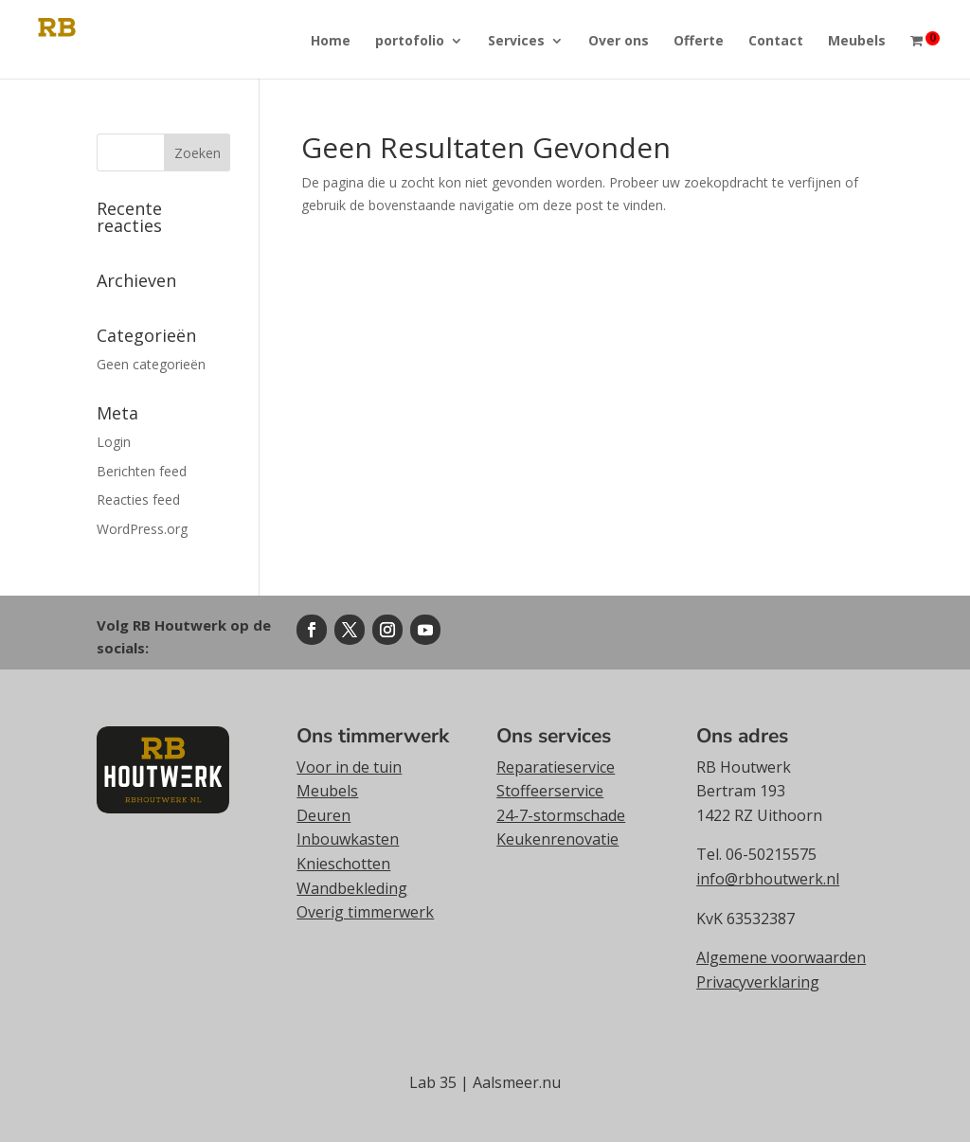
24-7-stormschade (560, 815)
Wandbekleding (351, 888)
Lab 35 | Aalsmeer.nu (485, 1082)
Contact (775, 41)
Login (114, 442)
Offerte (699, 41)
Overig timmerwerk (365, 911)
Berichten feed (142, 471)
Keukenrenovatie (557, 839)
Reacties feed (138, 500)
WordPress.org (142, 529)
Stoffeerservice (549, 790)
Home (330, 41)
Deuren (323, 815)
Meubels (857, 41)
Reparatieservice (555, 767)
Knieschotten (343, 863)
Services (516, 41)
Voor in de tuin (349, 767)
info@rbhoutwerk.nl (767, 878)
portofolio (409, 41)
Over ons (618, 41)
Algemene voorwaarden (781, 957)
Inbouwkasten (347, 839)
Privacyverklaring (757, 982)
